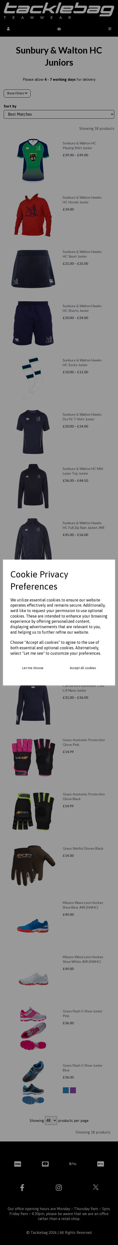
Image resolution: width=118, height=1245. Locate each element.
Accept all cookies (83, 668)
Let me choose (32, 668)
